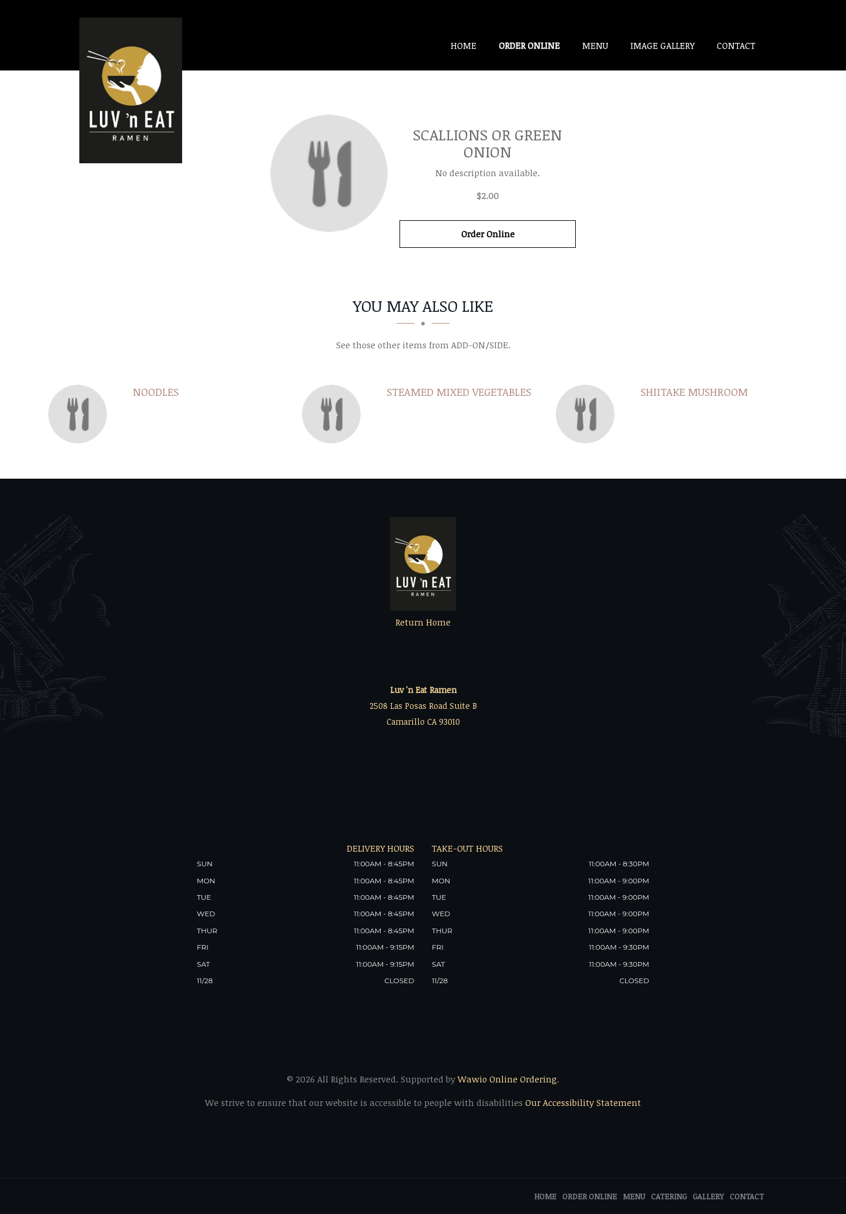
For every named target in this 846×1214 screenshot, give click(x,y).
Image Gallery (662, 45)
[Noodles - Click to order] (80, 414)
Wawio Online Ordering (507, 1079)
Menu (595, 45)
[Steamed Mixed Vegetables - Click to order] (334, 414)
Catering (669, 1196)
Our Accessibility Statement (582, 1102)
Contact (736, 45)
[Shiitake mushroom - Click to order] (588, 414)
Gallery (708, 1196)
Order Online (529, 45)
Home (463, 45)
